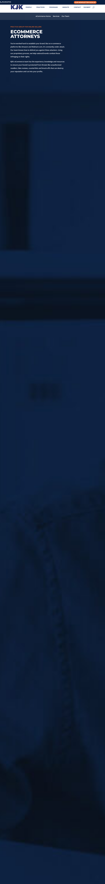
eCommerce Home (43, 15)
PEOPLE (29, 7)
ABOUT (18, 7)
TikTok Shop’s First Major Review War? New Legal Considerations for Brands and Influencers (48, 505)
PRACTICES (40, 7)
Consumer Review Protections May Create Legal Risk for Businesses (22, 503)
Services (56, 15)
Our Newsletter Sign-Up (85, 2)
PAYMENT (87, 7)
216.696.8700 (38, 857)
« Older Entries (16, 562)
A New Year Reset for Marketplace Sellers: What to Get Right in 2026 (75, 503)
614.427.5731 (60, 857)
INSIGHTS (65, 7)
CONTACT (77, 7)
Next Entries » (89, 562)
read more (17, 549)
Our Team (65, 15)
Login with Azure (83, 859)
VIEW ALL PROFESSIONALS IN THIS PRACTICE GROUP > (52, 740)
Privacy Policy (82, 851)
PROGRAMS (53, 7)
